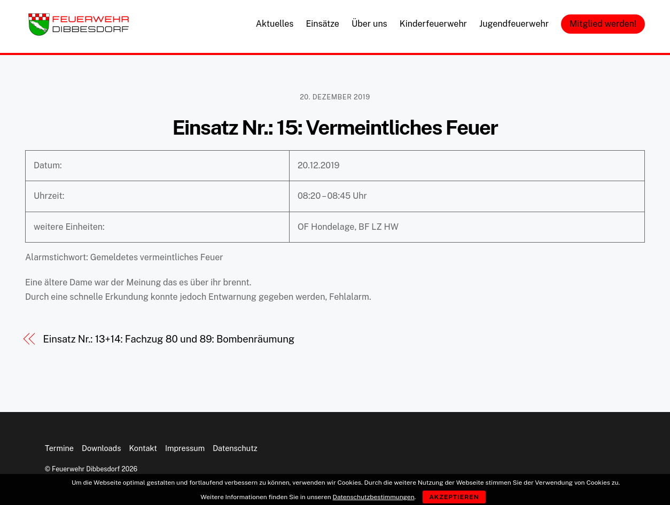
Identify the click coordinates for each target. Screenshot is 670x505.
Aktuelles (275, 24)
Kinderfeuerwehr (433, 24)
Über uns (369, 24)
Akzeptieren (454, 497)
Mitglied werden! (603, 24)
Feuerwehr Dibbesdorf (86, 469)
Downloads (101, 448)
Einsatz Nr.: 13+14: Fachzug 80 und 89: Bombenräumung (168, 339)
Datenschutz (235, 448)
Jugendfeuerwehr (514, 24)
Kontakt (143, 448)
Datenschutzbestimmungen (374, 497)
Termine (59, 448)
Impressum (185, 448)
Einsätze (322, 24)
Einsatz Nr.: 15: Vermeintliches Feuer (334, 127)
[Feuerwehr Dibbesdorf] (78, 32)
